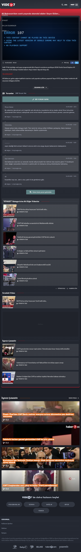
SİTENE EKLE (60, 288)
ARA (64, 5)
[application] (40, 38)
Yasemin (63, 547)
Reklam (4, 528)
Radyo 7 (23, 547)
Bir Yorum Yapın (40, 99)
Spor (67, 504)
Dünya (31, 504)
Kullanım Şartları (7, 523)
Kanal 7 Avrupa (32, 547)
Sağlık (49, 504)
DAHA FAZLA (74, 398)
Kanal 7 (15, 547)
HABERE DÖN (72, 288)
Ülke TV (39, 547)
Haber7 (50, 547)
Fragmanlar (14, 504)
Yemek (41, 511)
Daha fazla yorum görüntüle (40, 192)
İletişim (4, 533)
